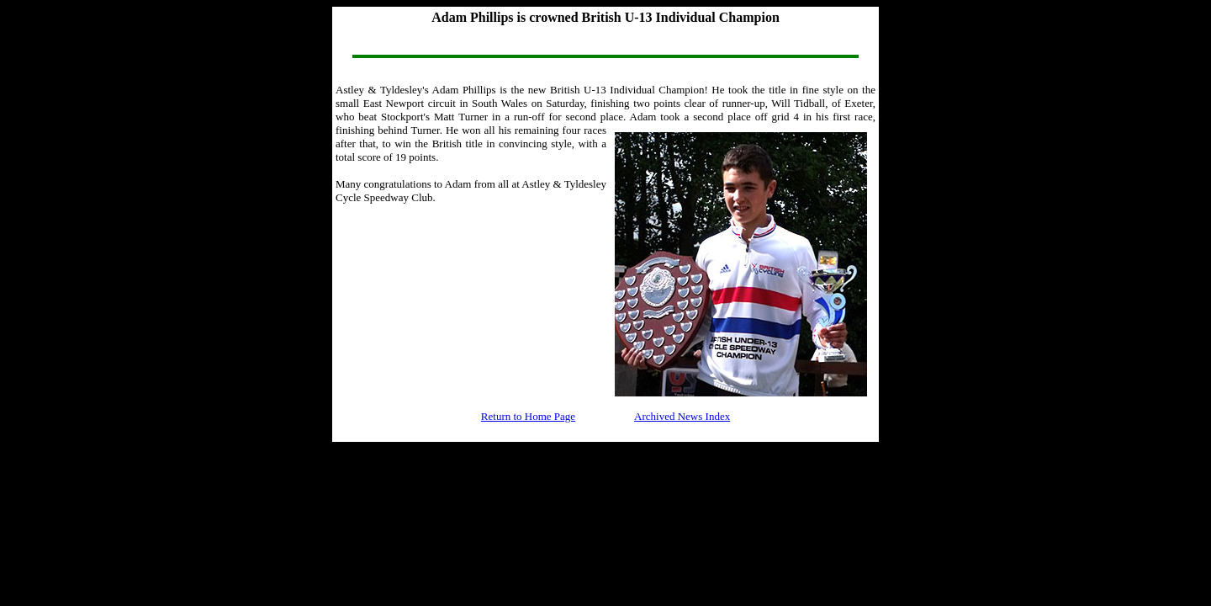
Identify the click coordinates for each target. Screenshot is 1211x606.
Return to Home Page (528, 416)
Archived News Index (682, 416)
